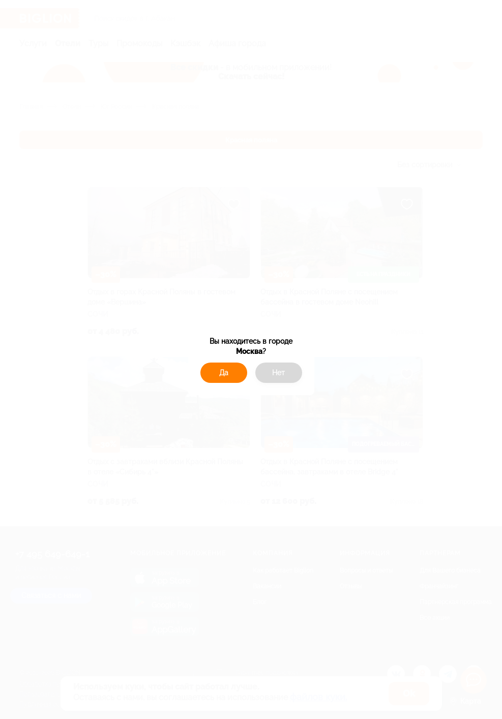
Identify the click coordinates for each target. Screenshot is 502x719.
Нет (278, 373)
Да (223, 373)
